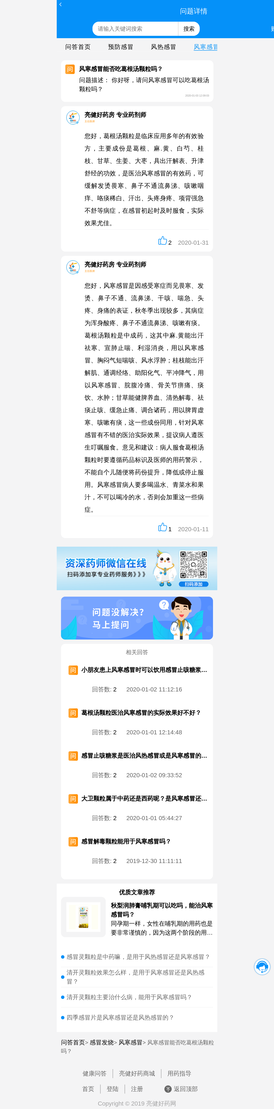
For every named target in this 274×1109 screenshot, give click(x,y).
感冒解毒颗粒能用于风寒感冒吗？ (126, 841)
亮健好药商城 (137, 1073)
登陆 (113, 1089)
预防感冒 (121, 47)
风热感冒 (164, 47)
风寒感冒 (206, 47)
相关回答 (137, 652)
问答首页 (78, 47)
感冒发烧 (102, 1042)
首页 (88, 1089)
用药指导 (179, 1073)
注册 (137, 1089)
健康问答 (95, 1073)
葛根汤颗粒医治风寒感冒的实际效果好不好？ (141, 712)
